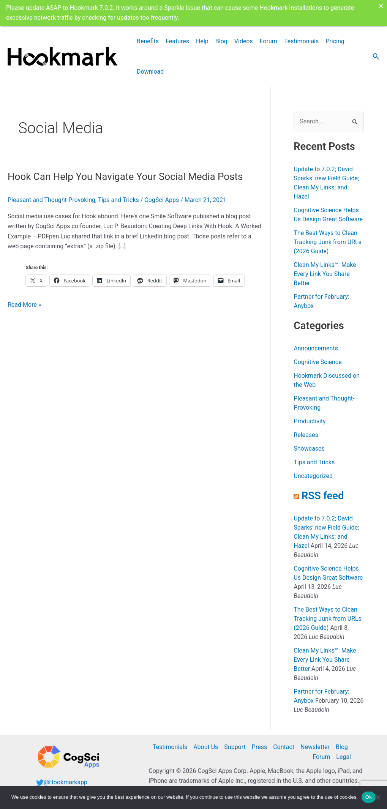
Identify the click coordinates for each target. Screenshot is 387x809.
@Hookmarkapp (65, 781)
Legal (343, 756)
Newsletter (315, 746)
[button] (376, 56)
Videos (243, 40)
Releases (306, 434)
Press (259, 746)
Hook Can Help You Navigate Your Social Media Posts (125, 175)
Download (150, 70)
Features (177, 40)
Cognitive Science (317, 361)
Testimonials (301, 40)
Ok (368, 797)
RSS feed (323, 495)
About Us (205, 746)
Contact (283, 746)
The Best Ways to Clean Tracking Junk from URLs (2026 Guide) (328, 241)
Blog (221, 40)
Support (234, 746)
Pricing (334, 40)
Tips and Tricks (118, 199)
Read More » (24, 304)
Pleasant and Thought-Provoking (51, 199)
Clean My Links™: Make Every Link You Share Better (325, 273)
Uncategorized (313, 475)
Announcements (316, 348)
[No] (377, 797)
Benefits (148, 40)
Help (202, 40)
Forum (268, 40)
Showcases (309, 448)
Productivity (309, 420)
